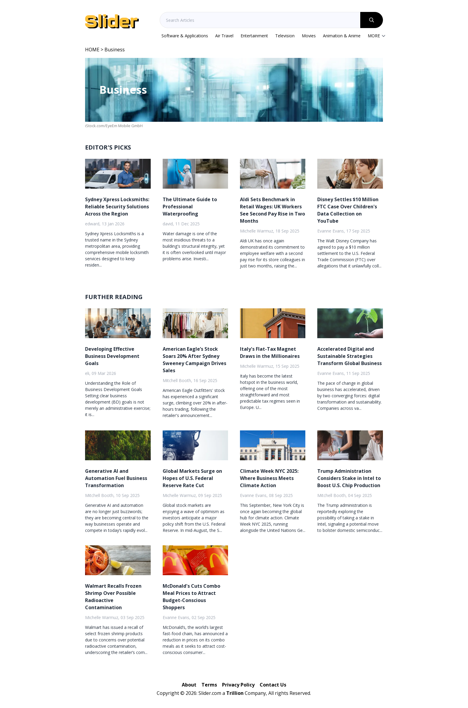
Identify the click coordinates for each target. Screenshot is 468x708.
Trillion (235, 693)
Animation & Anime (342, 36)
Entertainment (254, 36)
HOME (92, 49)
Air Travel (224, 36)
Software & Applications (184, 36)
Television (285, 36)
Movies (309, 36)
